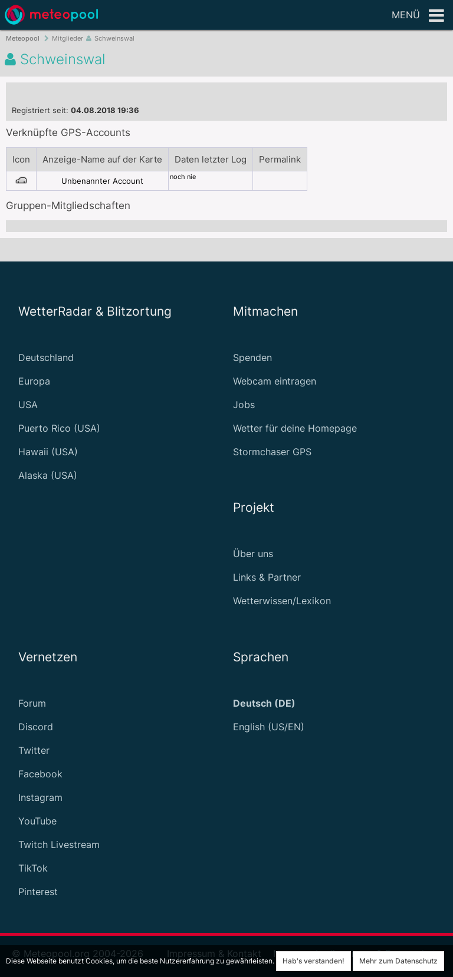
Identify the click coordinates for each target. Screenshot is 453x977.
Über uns (253, 553)
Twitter (34, 750)
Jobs (244, 404)
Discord (35, 727)
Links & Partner (267, 577)
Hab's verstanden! (313, 960)
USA (28, 404)
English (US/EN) (268, 727)
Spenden (252, 357)
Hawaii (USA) (48, 452)
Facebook (40, 774)
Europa (34, 381)
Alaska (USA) (47, 475)
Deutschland (46, 357)
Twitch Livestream (59, 844)
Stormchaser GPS (272, 452)
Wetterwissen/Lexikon (282, 601)
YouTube (37, 821)
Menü (418, 16)
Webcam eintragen (274, 381)
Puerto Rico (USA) (59, 428)
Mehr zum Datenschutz (398, 960)
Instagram (40, 797)
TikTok (33, 868)
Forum (32, 703)
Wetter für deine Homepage (295, 428)
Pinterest (38, 891)
